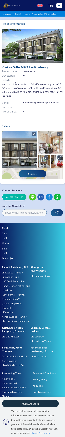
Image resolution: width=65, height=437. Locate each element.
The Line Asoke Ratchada (15, 320)
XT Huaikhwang (39, 356)
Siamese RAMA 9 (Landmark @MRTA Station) (12, 303)
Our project (8, 258)
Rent (4, 237)
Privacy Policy (40, 379)
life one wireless (10, 336)
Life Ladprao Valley (41, 340)
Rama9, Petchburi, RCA (15, 267)
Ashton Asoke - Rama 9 (14, 316)
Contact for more (12, 190)
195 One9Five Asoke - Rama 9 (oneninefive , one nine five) (16, 286)
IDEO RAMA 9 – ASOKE (13, 294)
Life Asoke (7, 312)
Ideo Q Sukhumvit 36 (13, 365)
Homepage (6, 13)
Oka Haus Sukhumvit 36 (14, 356)
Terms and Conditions (45, 373)
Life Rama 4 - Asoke (41, 275)
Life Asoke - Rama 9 (12, 272)
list (26, 13)
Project (18, 13)
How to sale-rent (42, 391)
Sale (4, 233)
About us (38, 385)
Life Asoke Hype (10, 276)
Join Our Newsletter (13, 205)
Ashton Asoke (9, 360)
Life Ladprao (37, 336)
